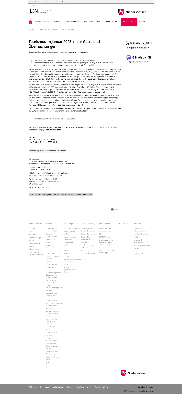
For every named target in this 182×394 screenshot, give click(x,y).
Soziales (49, 335)
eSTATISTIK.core (104, 237)
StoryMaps (67, 256)
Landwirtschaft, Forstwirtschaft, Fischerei (51, 321)
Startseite (32, 29)
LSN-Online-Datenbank (72, 228)
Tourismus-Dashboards (108, 127)
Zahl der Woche (34, 249)
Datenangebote (70, 223)
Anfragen (32, 228)
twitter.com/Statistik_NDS (46, 179)
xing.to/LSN (38, 184)
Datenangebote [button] (72, 21)
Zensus (48, 368)
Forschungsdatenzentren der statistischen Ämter (72, 261)
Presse (55, 29)
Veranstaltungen (34, 243)
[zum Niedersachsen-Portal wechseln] (132, 15)
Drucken (118, 209)
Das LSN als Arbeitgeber (142, 245)
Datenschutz (46, 187)
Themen (49, 223)
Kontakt (31, 246)
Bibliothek (84, 248)
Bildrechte (33, 387)
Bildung (48, 242)
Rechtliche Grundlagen (141, 234)
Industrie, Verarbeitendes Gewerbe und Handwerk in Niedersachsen (51, 295)
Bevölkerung (50, 239)
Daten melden (104, 223)
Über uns (137, 223)
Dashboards (68, 253)
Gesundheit (50, 267)
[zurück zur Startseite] (44, 12)
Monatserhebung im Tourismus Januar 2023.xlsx (54, 119)
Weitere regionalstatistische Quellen (70, 269)
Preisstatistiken (51, 327)
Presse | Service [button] (42, 21)
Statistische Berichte (88, 234)
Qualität (136, 237)
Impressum (45, 387)
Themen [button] (57, 21)
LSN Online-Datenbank (106, 108)
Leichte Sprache (129, 21)
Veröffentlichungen (89, 223)
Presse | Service (44, 29)
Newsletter (32, 234)
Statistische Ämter (139, 254)
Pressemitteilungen (67, 29)
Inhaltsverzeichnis (84, 387)
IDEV (100, 234)
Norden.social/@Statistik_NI (49, 181)
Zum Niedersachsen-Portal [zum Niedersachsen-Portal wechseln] (41, 2)
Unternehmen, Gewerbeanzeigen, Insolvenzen (52, 346)
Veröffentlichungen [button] (92, 21)
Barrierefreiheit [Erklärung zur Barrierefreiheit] (101, 387)
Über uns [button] (142, 21)
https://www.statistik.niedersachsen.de (45, 175)
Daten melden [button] (111, 21)
